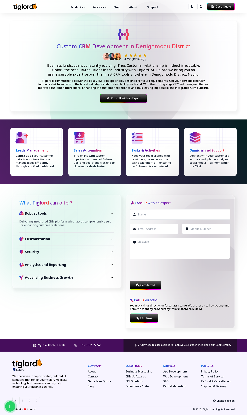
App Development (175, 371)
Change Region (224, 400)
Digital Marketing (174, 386)
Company (95, 366)
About (133, 7)
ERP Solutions (135, 381)
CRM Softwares (136, 376)
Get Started (145, 285)
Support (152, 7)
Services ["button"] (98, 7)
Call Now (144, 318)
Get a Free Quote (99, 381)
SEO (166, 381)
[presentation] (156, 269)
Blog (117, 7)
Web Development (175, 376)
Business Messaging (139, 371)
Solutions (134, 366)
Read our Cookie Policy (217, 344)
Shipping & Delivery (214, 386)
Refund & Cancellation (216, 381)
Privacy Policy (210, 371)
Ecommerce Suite (137, 386)
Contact (93, 376)
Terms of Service (212, 376)
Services (169, 366)
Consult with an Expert (123, 98)
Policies (207, 366)
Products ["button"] (76, 7)
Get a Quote (221, 6)
